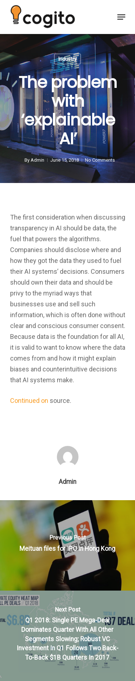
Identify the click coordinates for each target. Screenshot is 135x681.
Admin (37, 160)
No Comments (99, 160)
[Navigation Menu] (121, 17)
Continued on (30, 400)
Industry (67, 59)
